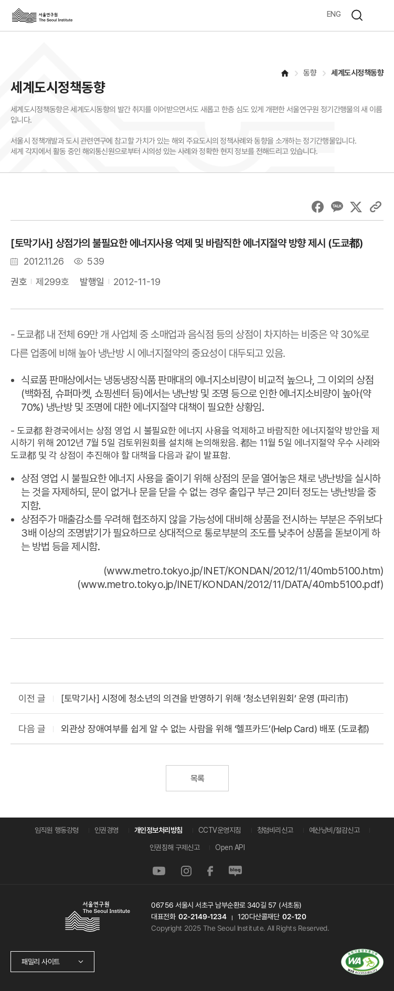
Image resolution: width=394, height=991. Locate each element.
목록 (197, 778)
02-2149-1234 (202, 916)
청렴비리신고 (275, 830)
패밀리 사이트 (41, 961)
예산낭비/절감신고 (334, 830)
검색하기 (357, 15)
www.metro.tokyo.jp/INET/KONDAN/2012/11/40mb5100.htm (243, 570)
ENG (334, 14)
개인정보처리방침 (158, 830)
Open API (229, 847)
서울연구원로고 (41, 15)
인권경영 (106, 830)
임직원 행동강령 (57, 830)
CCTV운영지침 (219, 830)
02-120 (294, 916)
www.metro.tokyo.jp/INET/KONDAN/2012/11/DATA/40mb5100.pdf (230, 584)
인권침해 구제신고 (175, 847)
